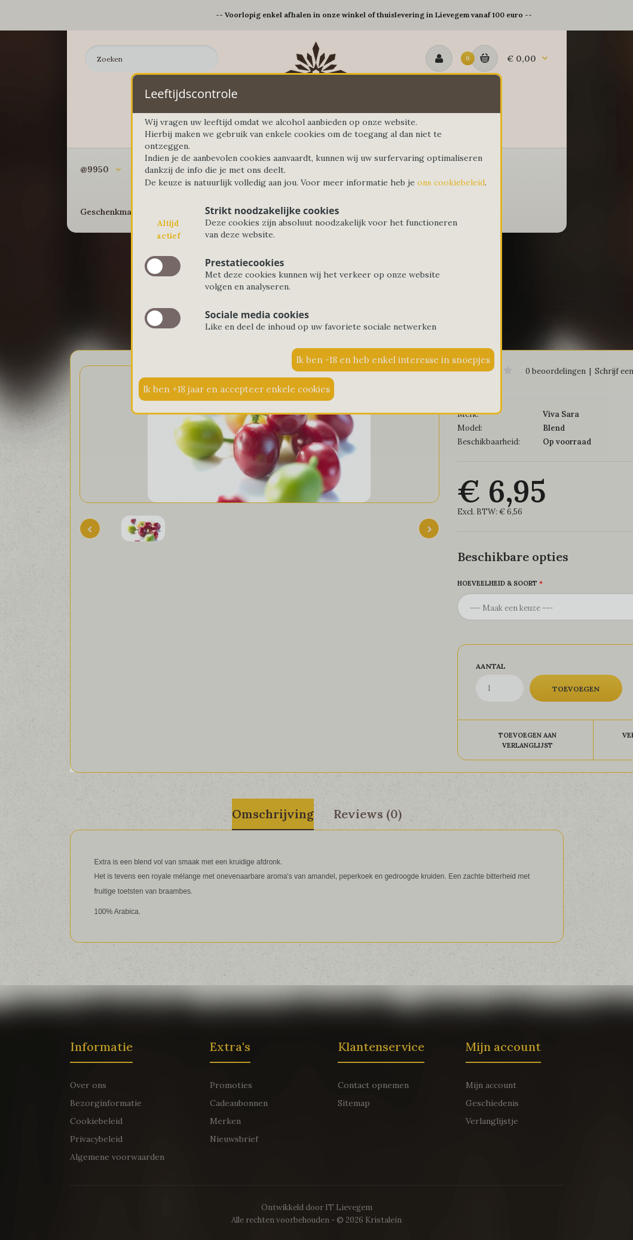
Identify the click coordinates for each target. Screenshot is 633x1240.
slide (163, 266)
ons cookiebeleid (451, 182)
